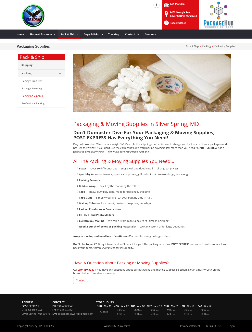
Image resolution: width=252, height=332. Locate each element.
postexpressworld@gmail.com (75, 313)
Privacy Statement (190, 326)
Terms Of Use (213, 326)
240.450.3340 (177, 4)
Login (232, 326)
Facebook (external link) (156, 5)
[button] (174, 24)
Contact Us (83, 280)
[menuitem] (20, 34)
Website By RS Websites (117, 326)
